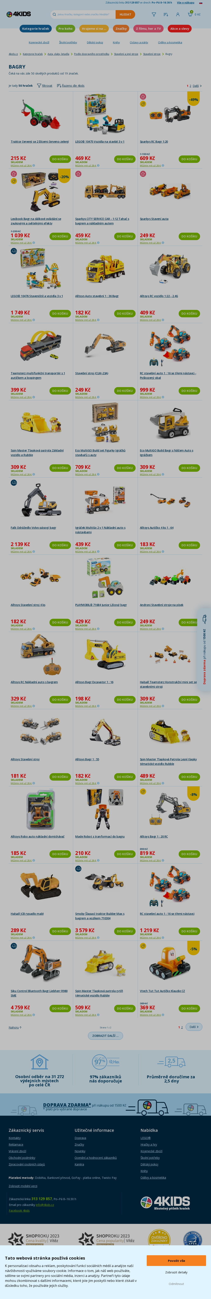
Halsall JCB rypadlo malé (27, 914)
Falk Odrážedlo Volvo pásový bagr (33, 528)
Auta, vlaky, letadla (58, 54)
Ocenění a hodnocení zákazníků (96, 1158)
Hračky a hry (149, 1144)
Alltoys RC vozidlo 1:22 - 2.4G (159, 296)
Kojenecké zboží (39, 42)
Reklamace (16, 1144)
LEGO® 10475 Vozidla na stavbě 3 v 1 (99, 141)
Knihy (116, 42)
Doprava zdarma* (67, 1105)
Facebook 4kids (19, 1210)
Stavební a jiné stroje (126, 54)
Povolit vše (176, 1261)
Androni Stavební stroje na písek (161, 605)
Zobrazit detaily (176, 1272)
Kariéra (79, 1164)
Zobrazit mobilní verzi (23, 1186)
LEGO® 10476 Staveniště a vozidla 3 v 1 (37, 296)
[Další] (197, 86)
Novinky (80, 1151)
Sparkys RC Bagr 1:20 (154, 141)
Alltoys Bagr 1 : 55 (87, 759)
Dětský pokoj (95, 42)
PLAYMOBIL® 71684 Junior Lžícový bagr (101, 605)
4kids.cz (13, 54)
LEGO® (146, 1138)
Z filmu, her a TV (148, 28)
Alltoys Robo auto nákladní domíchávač (37, 836)
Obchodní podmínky (22, 1158)
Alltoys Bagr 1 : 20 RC (154, 836)
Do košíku (60, 159)
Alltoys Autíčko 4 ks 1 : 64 (156, 528)
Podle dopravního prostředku (91, 54)
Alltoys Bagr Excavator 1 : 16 (94, 682)
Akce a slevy (179, 28)
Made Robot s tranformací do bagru (100, 836)
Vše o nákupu (185, 2)
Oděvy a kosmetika (170, 42)
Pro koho (66, 28)
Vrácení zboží (17, 1151)
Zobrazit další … (105, 1036)
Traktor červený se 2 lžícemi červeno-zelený (40, 141)
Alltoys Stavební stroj (25, 759)
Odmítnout (176, 1284)
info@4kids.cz (45, 1205)
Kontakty (15, 1138)
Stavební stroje (152, 54)
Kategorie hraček (35, 28)
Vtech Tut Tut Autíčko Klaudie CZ (162, 991)
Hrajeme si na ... (94, 28)
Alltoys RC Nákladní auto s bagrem (34, 682)
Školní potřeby (68, 42)
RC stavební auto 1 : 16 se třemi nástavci (167, 914)
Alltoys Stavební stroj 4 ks (28, 605)
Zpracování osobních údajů (27, 1164)
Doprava (80, 1138)
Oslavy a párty (139, 42)
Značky (121, 28)
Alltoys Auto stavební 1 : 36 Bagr (97, 296)
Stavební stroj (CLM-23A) (91, 373)
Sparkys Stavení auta (154, 219)
